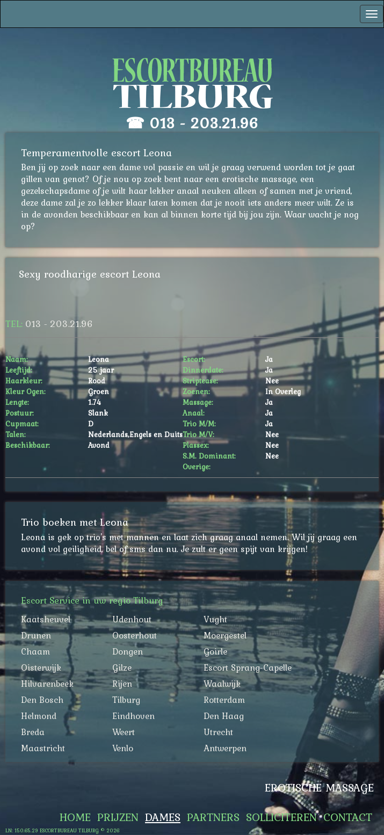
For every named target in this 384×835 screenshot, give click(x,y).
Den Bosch (42, 699)
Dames (162, 817)
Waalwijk (222, 683)
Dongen (127, 651)
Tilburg (126, 699)
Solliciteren (281, 817)
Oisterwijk (41, 667)
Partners (213, 817)
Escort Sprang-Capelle (248, 667)
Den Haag (224, 715)
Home (75, 817)
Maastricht (43, 748)
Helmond (38, 715)
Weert (123, 731)
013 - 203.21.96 (204, 123)
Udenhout (131, 619)
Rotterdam (224, 699)
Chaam (35, 651)
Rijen (122, 683)
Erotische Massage (319, 788)
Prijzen (118, 817)
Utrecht (218, 731)
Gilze (122, 667)
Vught (215, 619)
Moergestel (225, 635)
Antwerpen (225, 748)
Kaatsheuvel (45, 619)
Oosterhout (134, 635)
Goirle (215, 651)
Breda (33, 731)
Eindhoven (133, 715)
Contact (347, 817)
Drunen (36, 635)
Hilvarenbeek (47, 683)
